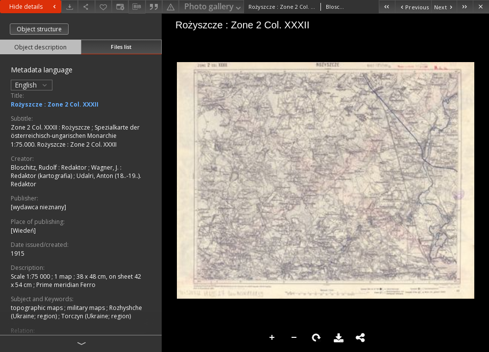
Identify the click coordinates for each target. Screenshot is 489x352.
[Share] (86, 6)
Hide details (33, 6)
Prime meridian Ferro (66, 285)
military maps (86, 308)
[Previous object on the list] (413, 6)
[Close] (481, 6)
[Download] (69, 6)
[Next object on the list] (444, 6)
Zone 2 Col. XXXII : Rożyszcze (51, 127)
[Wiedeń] (23, 230)
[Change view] (120, 6)
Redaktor (74, 167)
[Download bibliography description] (136, 7)
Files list (121, 46)
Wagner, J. (105, 167)
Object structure (39, 29)
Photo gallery (213, 7)
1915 (17, 253)
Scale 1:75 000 (31, 276)
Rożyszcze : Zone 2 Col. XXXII (54, 104)
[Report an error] (170, 6)
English (32, 84)
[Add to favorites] (103, 6)
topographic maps (37, 308)
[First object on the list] (387, 6)
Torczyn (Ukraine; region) (96, 316)
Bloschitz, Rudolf (34, 167)
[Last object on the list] (465, 6)
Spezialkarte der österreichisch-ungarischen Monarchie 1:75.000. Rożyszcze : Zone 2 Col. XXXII (75, 135)
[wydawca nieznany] (38, 207)
